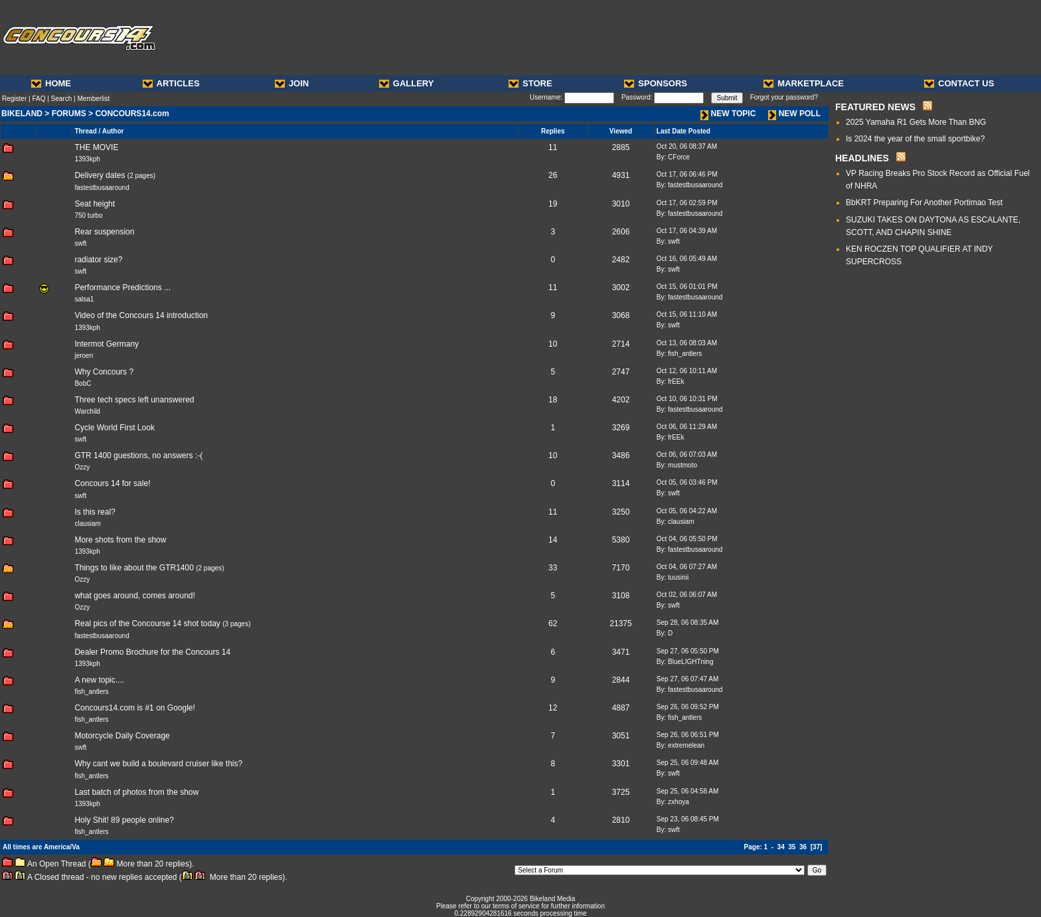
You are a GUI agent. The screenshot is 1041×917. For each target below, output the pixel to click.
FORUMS (69, 113)
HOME (51, 83)
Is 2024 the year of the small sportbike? (915, 138)
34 (781, 847)
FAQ (38, 98)
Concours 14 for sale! (112, 483)
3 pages (237, 623)
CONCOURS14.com (132, 113)
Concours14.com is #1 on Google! (134, 707)
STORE (530, 83)
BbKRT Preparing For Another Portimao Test (924, 202)
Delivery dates (99, 175)
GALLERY (406, 83)
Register (14, 98)
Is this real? (94, 512)
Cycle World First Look (114, 427)
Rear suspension (104, 231)
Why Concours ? (103, 371)
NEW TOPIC (728, 113)
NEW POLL (794, 113)
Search (61, 98)
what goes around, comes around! (134, 595)
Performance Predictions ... (122, 287)
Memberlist (93, 98)
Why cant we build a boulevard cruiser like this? (158, 763)
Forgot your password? (784, 97)
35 (791, 847)
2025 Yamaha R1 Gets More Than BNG (916, 122)
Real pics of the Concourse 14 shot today (147, 623)
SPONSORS (655, 83)
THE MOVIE (96, 147)
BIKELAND (21, 113)
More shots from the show (120, 539)
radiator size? (98, 259)
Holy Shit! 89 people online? (123, 820)
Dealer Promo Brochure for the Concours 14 (152, 652)
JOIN (292, 83)
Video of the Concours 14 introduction (141, 315)
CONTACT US (959, 83)
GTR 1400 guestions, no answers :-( (138, 455)
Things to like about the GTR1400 (133, 567)
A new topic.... (99, 680)
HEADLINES (862, 158)
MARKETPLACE (803, 83)
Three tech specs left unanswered (134, 399)
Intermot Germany (106, 344)
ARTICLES (171, 83)
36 (803, 847)
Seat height (94, 203)
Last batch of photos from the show (136, 792)
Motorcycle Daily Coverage (121, 735)
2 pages (141, 175)
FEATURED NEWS (875, 107)
